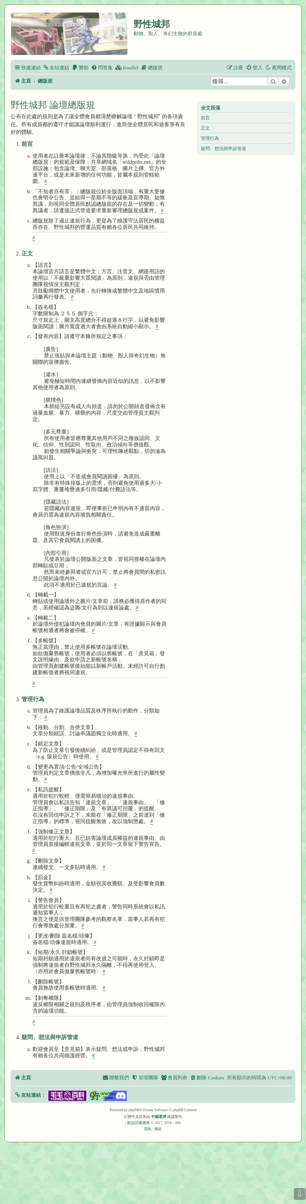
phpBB (134, 1110)
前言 (205, 118)
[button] (30, 1095)
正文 (205, 128)
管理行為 (210, 138)
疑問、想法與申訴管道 (223, 148)
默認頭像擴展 (138, 1123)
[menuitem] (56, 67)
